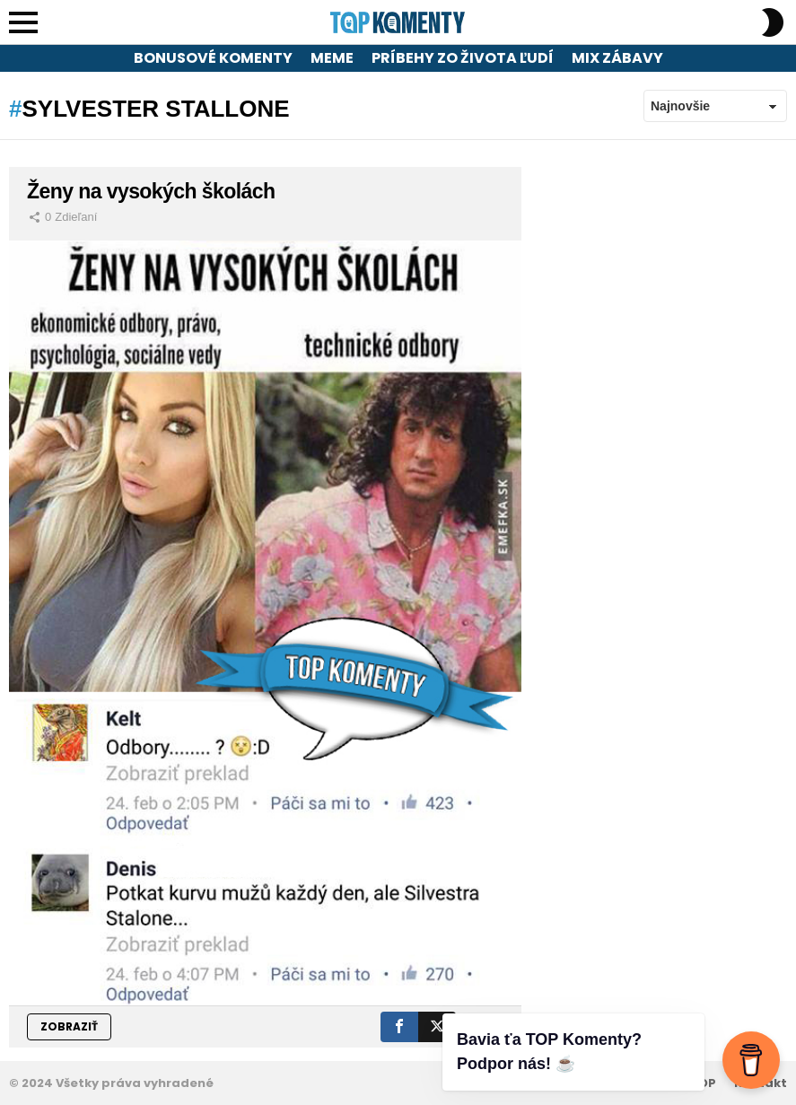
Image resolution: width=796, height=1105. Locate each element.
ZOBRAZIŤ (69, 1026)
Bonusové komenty (213, 58)
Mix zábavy (617, 58)
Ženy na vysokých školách (151, 191)
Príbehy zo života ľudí (463, 58)
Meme (332, 58)
